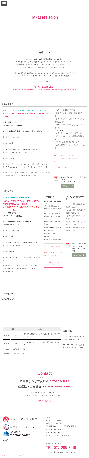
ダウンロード (67, 186)
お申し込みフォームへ (64, 167)
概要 (3, 455)
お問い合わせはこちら (44, 401)
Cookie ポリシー (23, 455)
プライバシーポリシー (12, 455)
